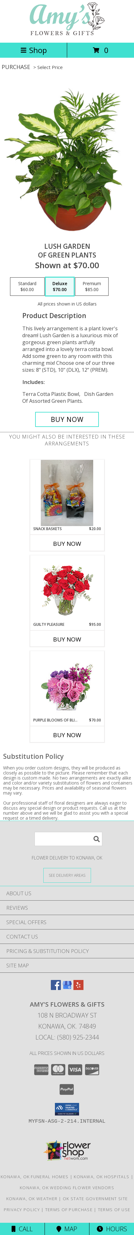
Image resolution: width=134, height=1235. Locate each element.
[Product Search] (68, 839)
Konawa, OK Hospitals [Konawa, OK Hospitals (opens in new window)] (101, 1176)
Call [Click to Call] (22, 1229)
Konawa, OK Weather (31, 1198)
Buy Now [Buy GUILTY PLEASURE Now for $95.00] (67, 639)
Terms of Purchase (69, 1209)
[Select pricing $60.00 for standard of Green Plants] (27, 287)
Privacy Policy (22, 1209)
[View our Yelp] (78, 988)
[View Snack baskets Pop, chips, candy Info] (67, 493)
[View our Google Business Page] (67, 988)
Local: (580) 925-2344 (67, 1037)
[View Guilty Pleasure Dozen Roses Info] (67, 588)
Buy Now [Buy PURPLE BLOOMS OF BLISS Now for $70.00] (67, 735)
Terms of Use (114, 1209)
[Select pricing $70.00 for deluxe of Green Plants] (60, 287)
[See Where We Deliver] (67, 875)
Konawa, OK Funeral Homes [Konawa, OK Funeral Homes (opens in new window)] (34, 1176)
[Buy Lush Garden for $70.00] (67, 419)
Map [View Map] (66, 1229)
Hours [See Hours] (112, 1229)
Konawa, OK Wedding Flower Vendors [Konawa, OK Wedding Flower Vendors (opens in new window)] (67, 1187)
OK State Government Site (95, 1198)
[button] (67, 1109)
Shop (33, 50)
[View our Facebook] (56, 988)
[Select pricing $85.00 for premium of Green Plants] (91, 287)
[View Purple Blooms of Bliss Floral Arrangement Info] (67, 684)
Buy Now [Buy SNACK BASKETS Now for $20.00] (67, 544)
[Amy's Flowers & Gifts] (67, 33)
